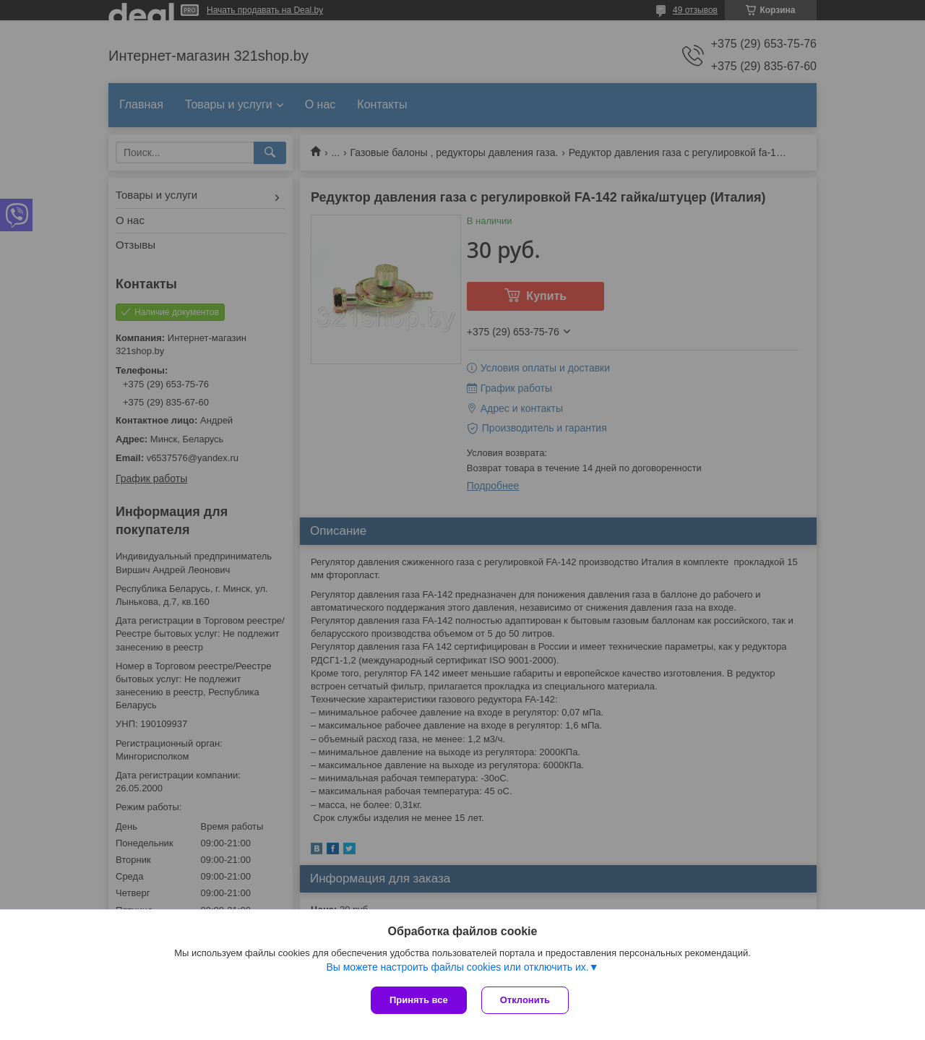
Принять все (419, 999)
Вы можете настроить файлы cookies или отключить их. (457, 967)
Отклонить (525, 999)
